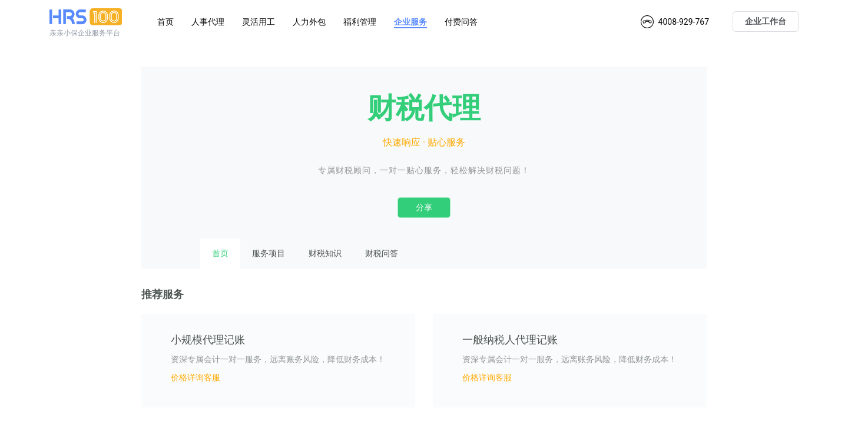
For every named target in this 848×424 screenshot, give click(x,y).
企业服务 (410, 21)
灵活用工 (258, 21)
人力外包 (309, 21)
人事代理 (207, 21)
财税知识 (325, 253)
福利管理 (359, 21)
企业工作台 (765, 21)
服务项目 (268, 253)
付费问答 (461, 21)
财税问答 (381, 253)
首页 (165, 21)
